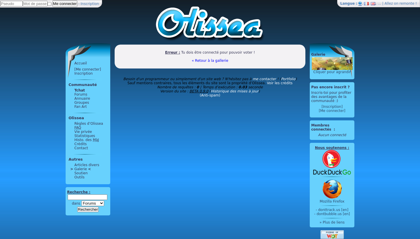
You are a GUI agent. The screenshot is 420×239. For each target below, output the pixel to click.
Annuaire (82, 98)
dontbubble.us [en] (333, 214)
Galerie (80, 169)
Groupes (81, 103)
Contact (81, 148)
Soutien (81, 173)
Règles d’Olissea (88, 124)
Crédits (80, 144)
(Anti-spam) (210, 95)
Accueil (80, 63)
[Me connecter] (87, 69)
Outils (79, 177)
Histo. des (86, 140)
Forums (80, 94)
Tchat (79, 90)
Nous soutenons (330, 148)
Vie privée (83, 132)
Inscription (90, 4)
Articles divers (86, 165)
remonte (407, 3)
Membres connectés (321, 127)
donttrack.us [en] (333, 210)
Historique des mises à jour (235, 91)
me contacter (264, 79)
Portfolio (288, 79)
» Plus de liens (331, 222)
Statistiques (84, 136)
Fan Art (80, 107)
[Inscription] (331, 107)
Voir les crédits (280, 83)
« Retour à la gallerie (210, 61)
